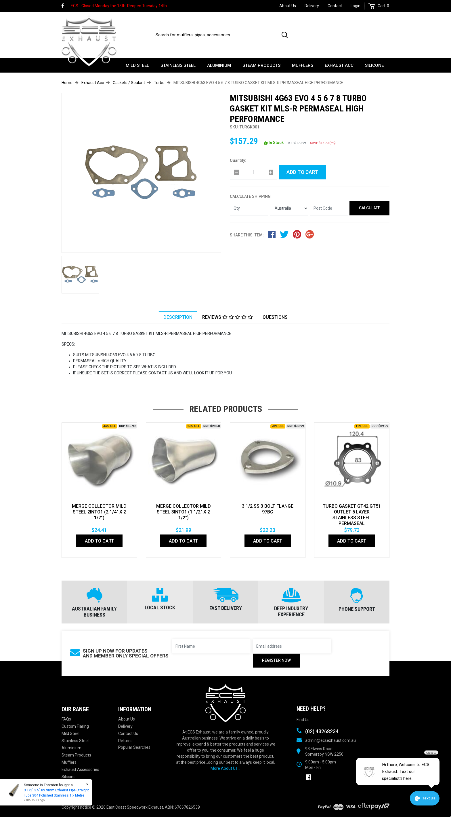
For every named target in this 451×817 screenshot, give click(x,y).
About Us (287, 5)
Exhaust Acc (339, 65)
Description (177, 317)
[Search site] (286, 35)
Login (355, 5)
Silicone (374, 65)
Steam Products (261, 65)
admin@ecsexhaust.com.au (330, 740)
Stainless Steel (178, 65)
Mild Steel (137, 65)
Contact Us (128, 733)
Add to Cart (302, 172)
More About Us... (225, 768)
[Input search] (215, 35)
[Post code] (329, 208)
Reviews (227, 317)
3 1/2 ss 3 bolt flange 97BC (267, 509)
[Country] (289, 208)
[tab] (177, 317)
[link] (65, 6)
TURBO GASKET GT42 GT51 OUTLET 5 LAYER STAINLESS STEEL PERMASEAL (352, 514)
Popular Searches (134, 747)
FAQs (66, 719)
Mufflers (302, 65)
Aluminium (219, 65)
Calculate (369, 208)
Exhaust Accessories (80, 769)
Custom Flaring (75, 726)
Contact (335, 5)
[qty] (253, 172)
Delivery (312, 5)
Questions (275, 317)
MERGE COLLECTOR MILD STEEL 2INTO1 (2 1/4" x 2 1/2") (99, 511)
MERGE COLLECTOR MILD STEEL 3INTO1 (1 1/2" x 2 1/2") (183, 511)
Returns (125, 740)
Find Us (303, 719)
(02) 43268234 (365, 32)
